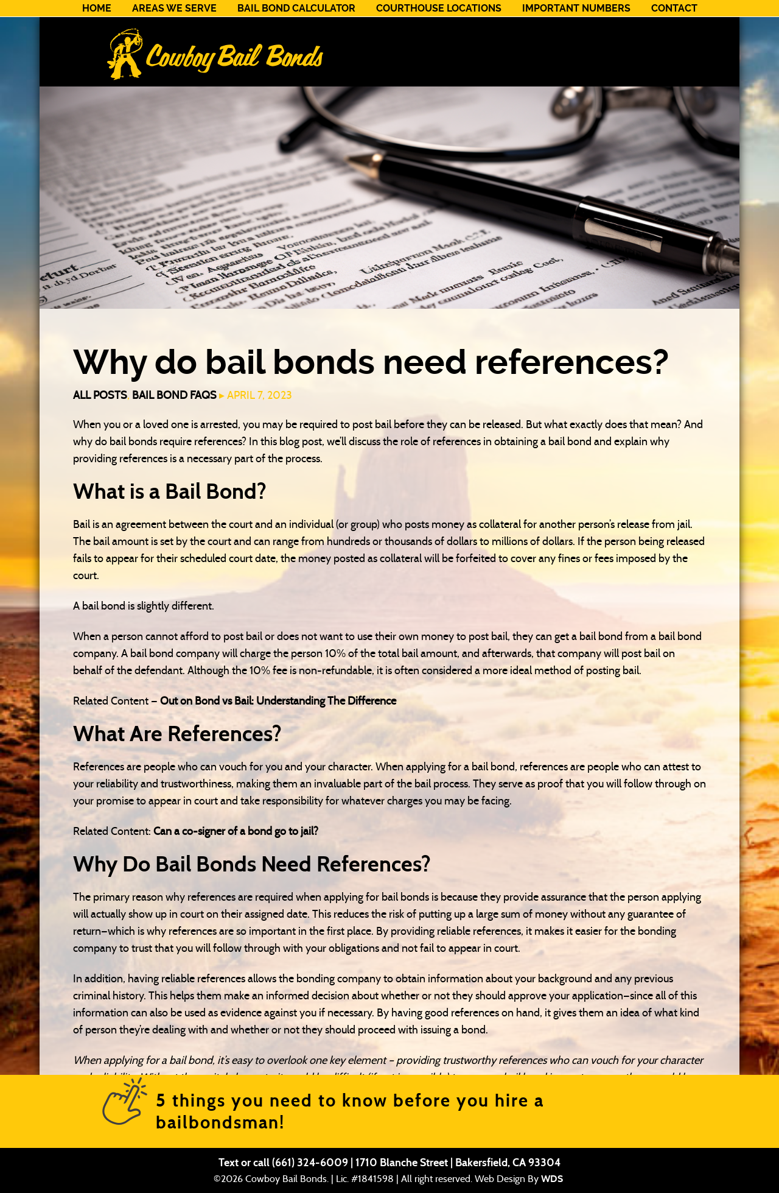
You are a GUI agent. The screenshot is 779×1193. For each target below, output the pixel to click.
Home (96, 8)
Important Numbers (576, 8)
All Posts (100, 395)
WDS (552, 1178)
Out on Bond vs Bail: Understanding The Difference (278, 701)
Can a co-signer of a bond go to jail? (235, 831)
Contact (674, 8)
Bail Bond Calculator (296, 8)
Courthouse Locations (438, 8)
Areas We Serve (174, 8)
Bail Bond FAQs (174, 395)
